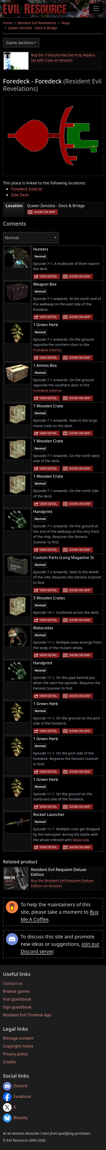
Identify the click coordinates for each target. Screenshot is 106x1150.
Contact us (13, 983)
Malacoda (81, 839)
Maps (65, 22)
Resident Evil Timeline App (27, 1015)
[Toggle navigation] (96, 9)
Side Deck (20, 195)
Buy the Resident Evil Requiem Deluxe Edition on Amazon (62, 883)
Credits (9, 1062)
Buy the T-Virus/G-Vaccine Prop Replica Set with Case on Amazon (63, 58)
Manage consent (18, 1038)
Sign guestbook (17, 1007)
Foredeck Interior (27, 189)
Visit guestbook (17, 999)
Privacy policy (15, 1054)
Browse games (16, 991)
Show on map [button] (44, 212)
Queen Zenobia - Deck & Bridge (32, 27)
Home (8, 22)
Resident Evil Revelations (37, 22)
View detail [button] (48, 276)
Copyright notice (18, 1046)
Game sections (19, 42)
